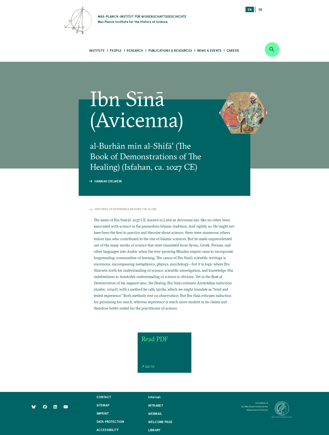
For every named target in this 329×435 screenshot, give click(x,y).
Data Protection (110, 421)
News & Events (209, 50)
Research (135, 50)
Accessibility (108, 429)
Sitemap (103, 405)
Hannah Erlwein (108, 181)
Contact (104, 397)
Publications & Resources (170, 50)
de (260, 9)
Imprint (103, 413)
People (115, 50)
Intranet (155, 405)
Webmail (155, 413)
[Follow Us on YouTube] (65, 406)
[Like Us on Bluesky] (34, 406)
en (250, 9)
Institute (97, 50)
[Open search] (272, 49)
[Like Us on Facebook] (45, 406)
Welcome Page (160, 421)
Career (233, 50)
